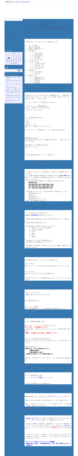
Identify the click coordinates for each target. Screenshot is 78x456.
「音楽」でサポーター (11, 87)
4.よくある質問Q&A (12, 36)
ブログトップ (10, 22)
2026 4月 (13, 53)
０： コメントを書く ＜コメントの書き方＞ (39, 27)
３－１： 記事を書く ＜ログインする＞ (39, 255)
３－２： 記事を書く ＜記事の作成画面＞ (39, 287)
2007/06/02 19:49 (34, 85)
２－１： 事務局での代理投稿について (38, 208)
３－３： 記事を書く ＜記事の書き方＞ (39, 316)
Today (13, 63)
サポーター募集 (11, 46)
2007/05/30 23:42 (34, 448)
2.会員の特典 (10, 29)
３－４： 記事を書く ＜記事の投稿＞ (39, 370)
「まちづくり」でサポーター (13, 90)
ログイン (69, 454)
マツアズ (63, 454)
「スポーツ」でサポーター (12, 89)
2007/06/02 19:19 (34, 203)
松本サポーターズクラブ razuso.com (17, 2)
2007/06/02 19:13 (34, 282)
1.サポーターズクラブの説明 (15, 26)
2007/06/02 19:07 (34, 408)
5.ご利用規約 (10, 39)
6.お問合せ (10, 42)
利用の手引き (30, 25)
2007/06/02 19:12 (34, 365)
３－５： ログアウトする (34, 391)
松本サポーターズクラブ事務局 (19, 12)
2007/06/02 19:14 (34, 250)
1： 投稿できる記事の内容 (34, 29)
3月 (10, 63)
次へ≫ (50, 450)
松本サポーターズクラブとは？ (35, 413)
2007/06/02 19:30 (34, 162)
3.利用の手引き (11, 32)
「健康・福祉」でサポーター (13, 95)
